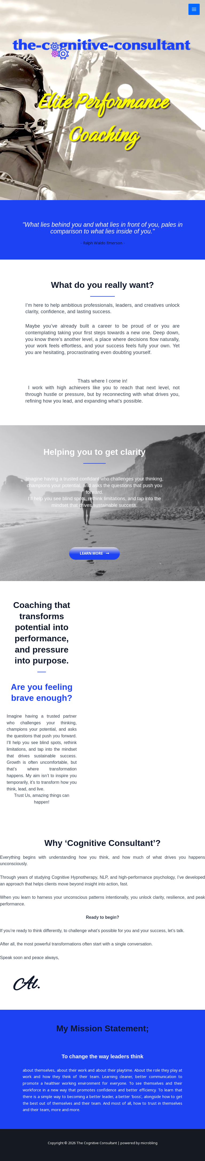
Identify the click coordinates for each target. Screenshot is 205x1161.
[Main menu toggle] (194, 9)
